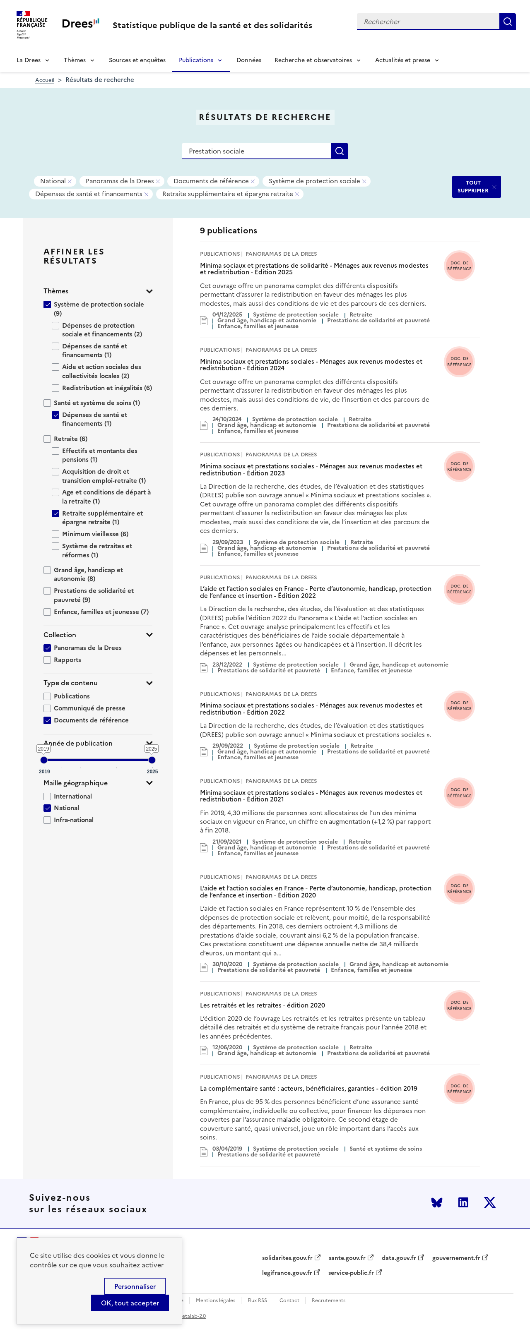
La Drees (29, 60)
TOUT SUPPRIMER (473, 186)
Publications (196, 60)
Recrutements (328, 1300)
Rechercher (507, 21)
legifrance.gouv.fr (287, 1273)
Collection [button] (59, 635)
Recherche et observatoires (313, 60)
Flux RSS (257, 1300)
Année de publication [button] (78, 743)
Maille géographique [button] (75, 783)
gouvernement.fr (456, 1258)
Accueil (44, 80)
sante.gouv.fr (347, 1258)
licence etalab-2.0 (185, 1316)
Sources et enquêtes (137, 60)
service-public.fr (351, 1273)
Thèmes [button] (55, 291)
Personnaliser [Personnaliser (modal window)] (135, 1286)
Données (248, 60)
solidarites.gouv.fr (287, 1258)
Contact (289, 1300)
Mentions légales (215, 1300)
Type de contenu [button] (70, 683)
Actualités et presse (402, 60)
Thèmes (75, 60)
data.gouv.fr (399, 1258)
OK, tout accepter (130, 1303)
